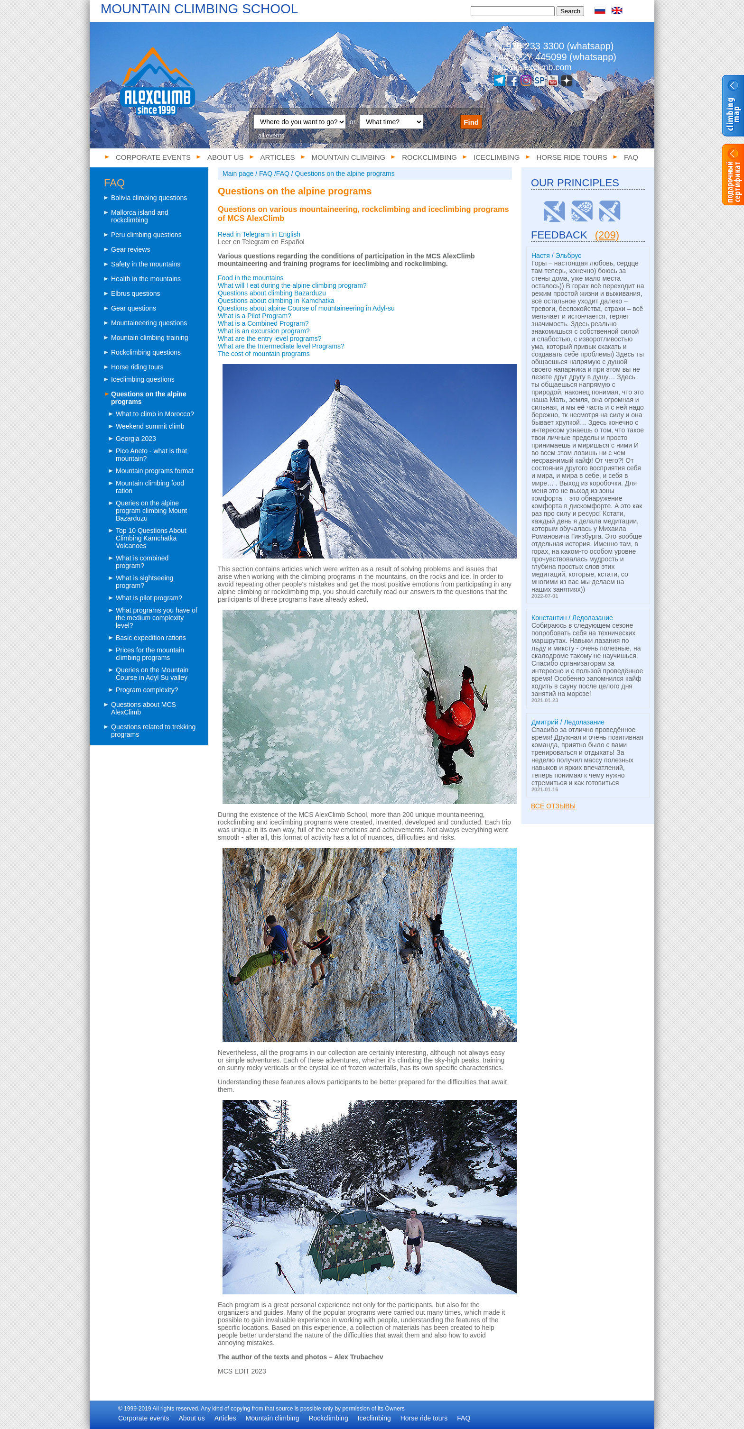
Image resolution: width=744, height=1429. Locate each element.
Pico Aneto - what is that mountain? (151, 454)
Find (471, 122)
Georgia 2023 (136, 438)
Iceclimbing (497, 157)
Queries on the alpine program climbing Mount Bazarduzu (151, 510)
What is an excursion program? (264, 331)
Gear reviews (130, 249)
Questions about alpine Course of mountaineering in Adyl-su (306, 308)
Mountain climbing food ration (150, 487)
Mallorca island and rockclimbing (139, 216)
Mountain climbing (349, 157)
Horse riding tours (137, 367)
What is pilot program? (149, 598)
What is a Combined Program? (263, 323)
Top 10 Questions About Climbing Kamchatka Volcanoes (151, 538)
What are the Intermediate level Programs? (281, 346)
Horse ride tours (572, 157)
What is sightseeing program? (144, 581)
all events (271, 135)
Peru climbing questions (146, 234)
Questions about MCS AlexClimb (143, 708)
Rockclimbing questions (146, 352)
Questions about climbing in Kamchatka (276, 300)
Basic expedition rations (151, 637)
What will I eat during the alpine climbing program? (292, 285)
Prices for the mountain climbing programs (150, 653)
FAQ (631, 157)
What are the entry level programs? (270, 338)
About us (225, 157)
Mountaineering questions (149, 323)
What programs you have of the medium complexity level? (156, 617)
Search (570, 11)
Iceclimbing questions (143, 379)
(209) (607, 235)
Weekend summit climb (150, 426)
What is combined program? (142, 561)
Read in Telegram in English (259, 234)
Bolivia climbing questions (149, 198)
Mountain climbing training (149, 337)
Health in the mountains (146, 279)
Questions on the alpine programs (148, 397)
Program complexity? (147, 690)
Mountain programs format (155, 471)
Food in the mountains (251, 278)
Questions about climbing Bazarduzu (272, 293)
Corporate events (153, 157)
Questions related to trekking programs (153, 730)
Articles (277, 157)
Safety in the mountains (145, 264)
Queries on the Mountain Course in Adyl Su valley (152, 673)
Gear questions (133, 308)
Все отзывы (553, 806)
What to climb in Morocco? (155, 414)
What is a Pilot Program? (254, 316)
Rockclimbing (429, 157)
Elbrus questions (135, 293)
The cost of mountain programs (264, 353)
